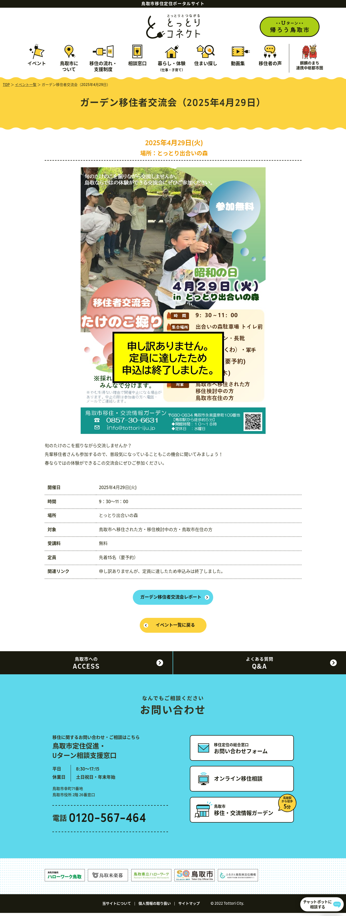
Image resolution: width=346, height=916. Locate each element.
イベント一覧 (25, 85)
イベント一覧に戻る (176, 627)
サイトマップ (189, 907)
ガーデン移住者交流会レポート (170, 598)
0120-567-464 (107, 821)
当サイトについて (116, 907)
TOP (6, 85)
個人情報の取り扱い (154, 907)
